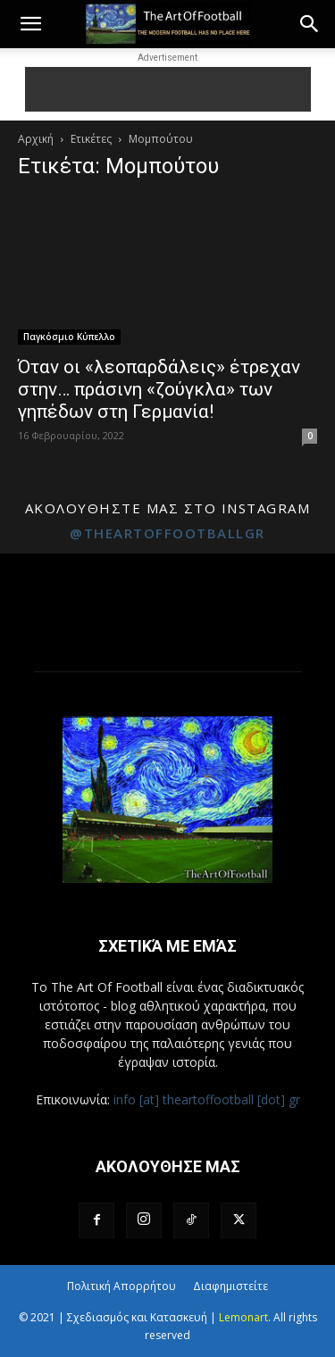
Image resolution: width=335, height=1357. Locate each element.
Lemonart (243, 1317)
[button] (30, 24)
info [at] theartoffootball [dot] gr (206, 1099)
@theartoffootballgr (167, 533)
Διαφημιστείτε (230, 1286)
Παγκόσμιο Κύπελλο (69, 336)
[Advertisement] (168, 89)
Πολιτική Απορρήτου (121, 1286)
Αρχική (36, 138)
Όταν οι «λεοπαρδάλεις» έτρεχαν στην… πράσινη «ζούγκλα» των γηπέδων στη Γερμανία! (159, 389)
